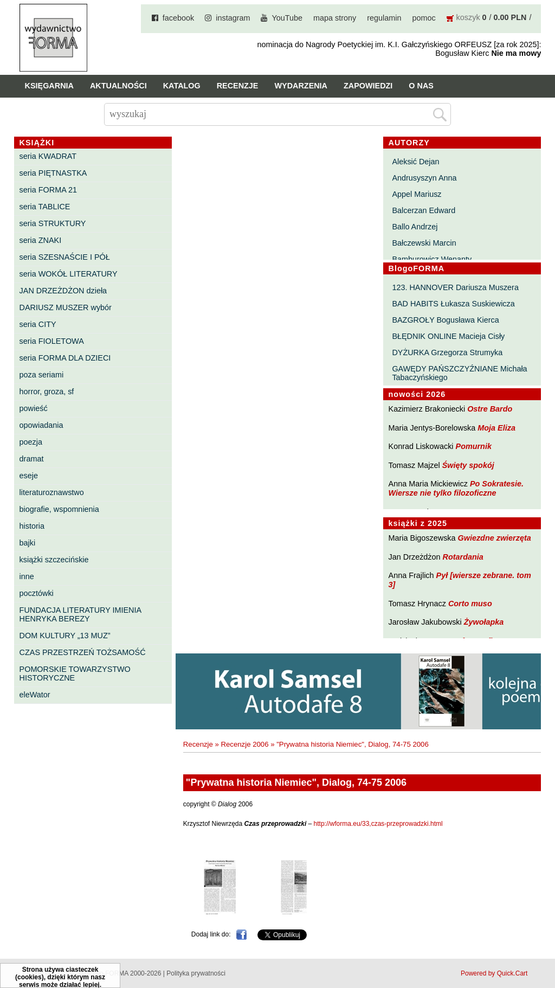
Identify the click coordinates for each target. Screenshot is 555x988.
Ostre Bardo (489, 409)
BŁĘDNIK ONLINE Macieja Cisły (448, 336)
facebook (178, 18)
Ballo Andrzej (414, 226)
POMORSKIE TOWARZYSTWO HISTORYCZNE (75, 673)
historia (32, 526)
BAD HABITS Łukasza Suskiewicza (453, 303)
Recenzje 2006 (245, 744)
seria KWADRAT (48, 156)
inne (27, 576)
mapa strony (334, 18)
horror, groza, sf (47, 391)
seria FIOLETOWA (52, 341)
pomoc (423, 18)
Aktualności (118, 85)
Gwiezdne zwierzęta (494, 538)
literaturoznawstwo (52, 492)
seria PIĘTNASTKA (53, 173)
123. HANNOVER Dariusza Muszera (455, 287)
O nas (421, 85)
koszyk (468, 17)
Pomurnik (474, 446)
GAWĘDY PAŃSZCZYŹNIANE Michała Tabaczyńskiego (459, 373)
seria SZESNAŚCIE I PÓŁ (65, 257)
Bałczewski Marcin (424, 243)
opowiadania (41, 425)
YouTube (287, 18)
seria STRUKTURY (53, 223)
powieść (34, 408)
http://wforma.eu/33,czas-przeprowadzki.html (378, 823)
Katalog (182, 85)
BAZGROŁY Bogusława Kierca (445, 320)
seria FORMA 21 (48, 189)
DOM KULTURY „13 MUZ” (65, 635)
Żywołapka (484, 622)
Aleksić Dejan (415, 161)
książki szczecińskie (54, 559)
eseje (29, 475)
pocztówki (37, 593)
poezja (31, 442)
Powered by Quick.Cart (494, 973)
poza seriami (42, 374)
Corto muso (470, 603)
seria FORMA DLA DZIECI (65, 358)
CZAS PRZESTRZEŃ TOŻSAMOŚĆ (83, 652)
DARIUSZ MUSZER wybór (66, 307)
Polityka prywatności (195, 973)
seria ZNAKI (41, 240)
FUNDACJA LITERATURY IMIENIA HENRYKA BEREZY (80, 614)
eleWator (35, 694)
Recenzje (238, 85)
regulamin (384, 18)
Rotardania (463, 557)
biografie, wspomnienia (59, 509)
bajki (28, 542)
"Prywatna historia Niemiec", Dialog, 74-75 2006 (352, 744)
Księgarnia (49, 85)
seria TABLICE (45, 206)
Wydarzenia (300, 85)
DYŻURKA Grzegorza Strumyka (447, 352)
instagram (233, 18)
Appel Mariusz (416, 194)
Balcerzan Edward (423, 210)
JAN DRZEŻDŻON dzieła (63, 290)
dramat (32, 458)
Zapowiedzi (368, 85)
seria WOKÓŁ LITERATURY (69, 274)
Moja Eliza (496, 428)
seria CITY (38, 324)
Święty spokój (468, 465)
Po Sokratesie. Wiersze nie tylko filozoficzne (456, 488)
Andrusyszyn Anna (424, 178)
